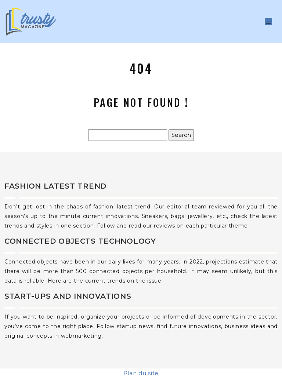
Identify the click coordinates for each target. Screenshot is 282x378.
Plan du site (141, 373)
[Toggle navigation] (268, 22)
